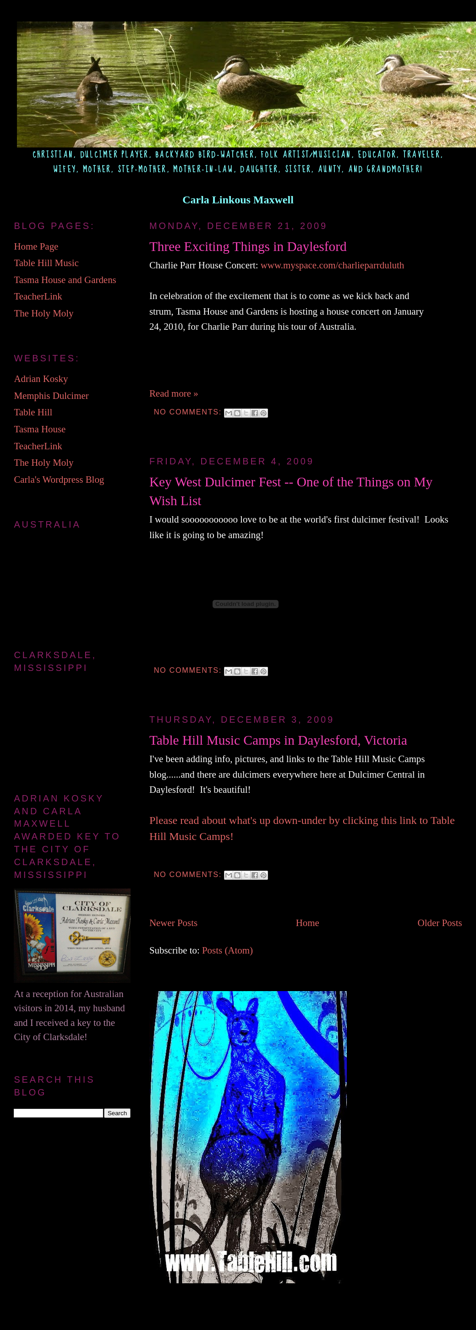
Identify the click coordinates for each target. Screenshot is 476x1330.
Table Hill (33, 412)
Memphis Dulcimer (51, 395)
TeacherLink (38, 296)
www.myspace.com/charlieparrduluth (333, 265)
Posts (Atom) (227, 950)
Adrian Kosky (41, 378)
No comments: (189, 412)
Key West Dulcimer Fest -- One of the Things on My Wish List (290, 491)
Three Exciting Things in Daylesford (248, 246)
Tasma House (40, 429)
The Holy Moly (43, 313)
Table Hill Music (46, 262)
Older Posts (440, 922)
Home (307, 922)
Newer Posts (173, 922)
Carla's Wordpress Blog (59, 479)
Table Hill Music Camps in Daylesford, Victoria (278, 740)
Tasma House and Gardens (65, 279)
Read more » (173, 393)
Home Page (36, 246)
